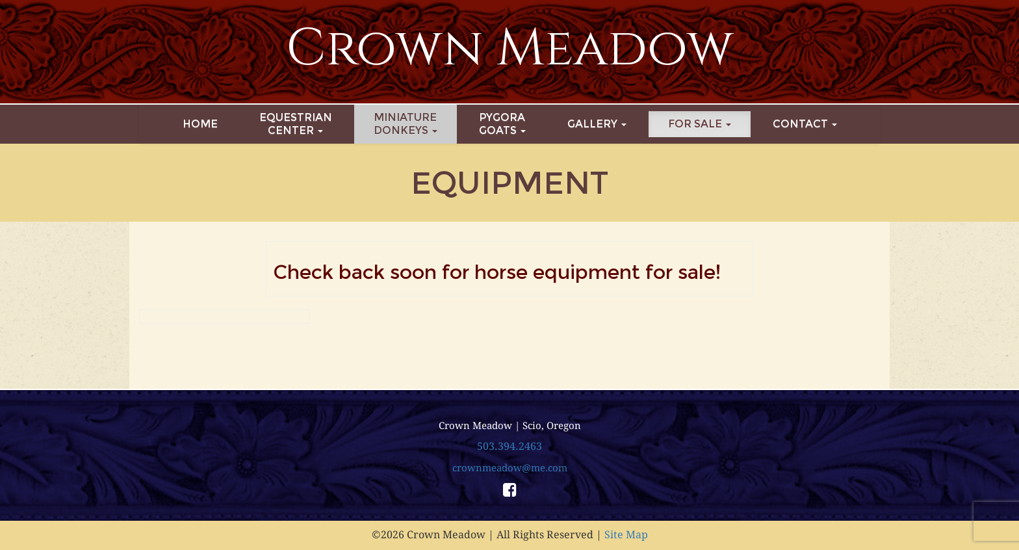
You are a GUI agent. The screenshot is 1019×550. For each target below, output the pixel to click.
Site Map (626, 535)
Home (200, 124)
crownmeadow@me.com (509, 468)
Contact (805, 124)
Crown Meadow (510, 49)
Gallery (596, 124)
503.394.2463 (509, 446)
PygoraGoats (502, 124)
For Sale (699, 124)
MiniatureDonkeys (405, 124)
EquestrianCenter (295, 124)
